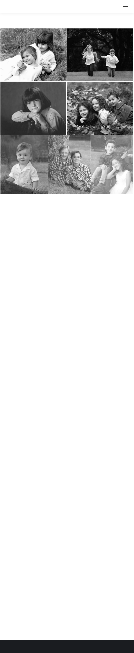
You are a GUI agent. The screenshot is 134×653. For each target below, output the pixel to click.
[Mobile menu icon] (125, 6)
